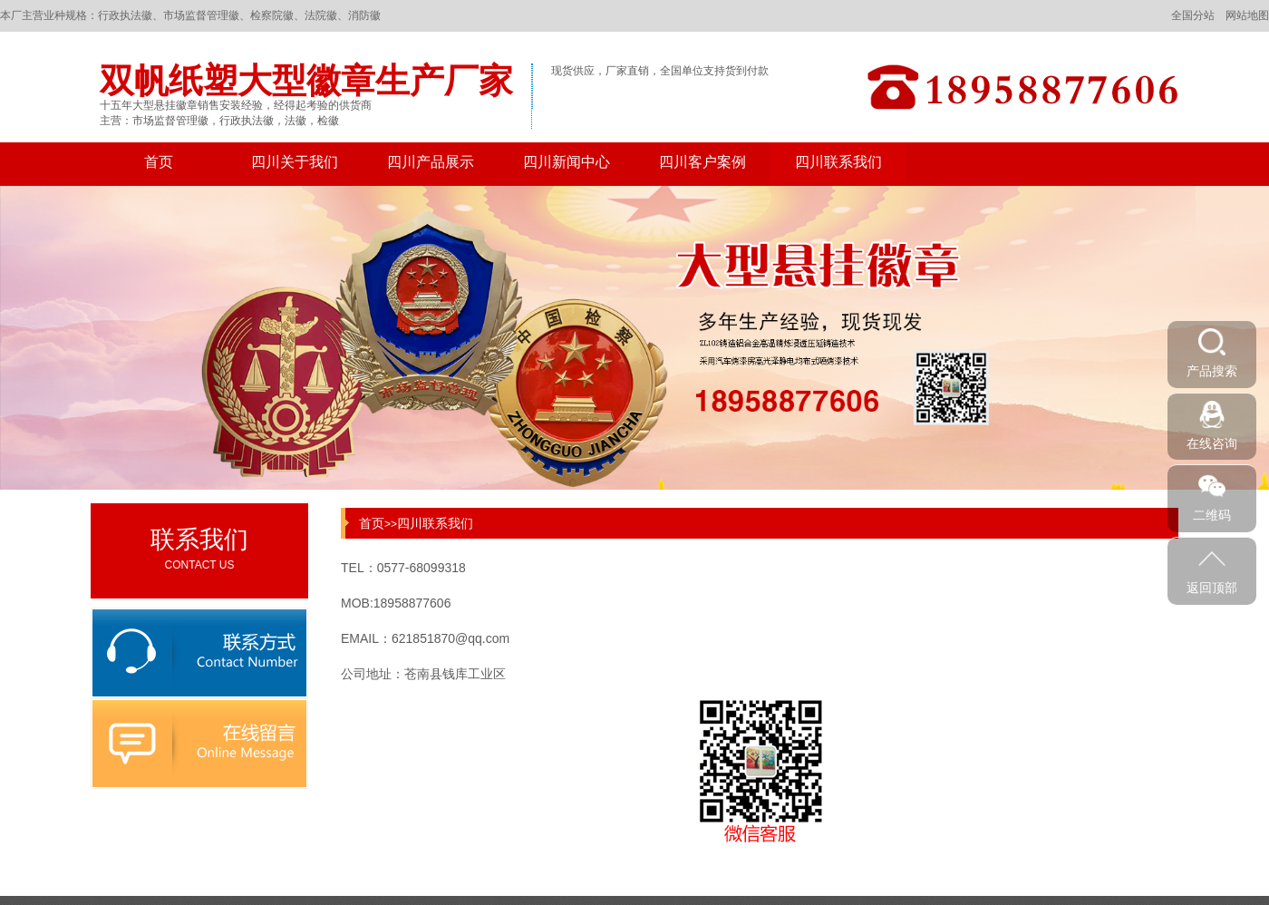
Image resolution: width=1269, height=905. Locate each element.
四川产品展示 (430, 162)
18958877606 (412, 603)
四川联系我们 (838, 162)
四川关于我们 (294, 162)
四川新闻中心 (566, 162)
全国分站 (1193, 15)
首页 (158, 162)
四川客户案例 (702, 162)
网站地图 (1247, 15)
